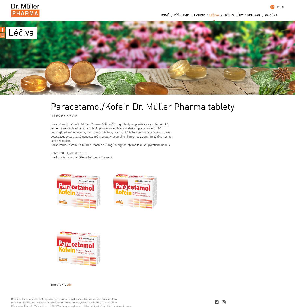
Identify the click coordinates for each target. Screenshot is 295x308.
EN (282, 7)
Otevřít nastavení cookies (119, 306)
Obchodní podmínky (95, 306)
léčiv (56, 298)
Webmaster (40, 306)
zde (69, 284)
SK (277, 7)
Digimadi (27, 306)
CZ (272, 7)
